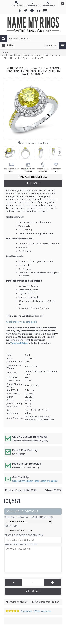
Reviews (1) (33, 183)
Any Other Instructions (21, 544)
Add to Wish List (18, 602)
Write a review (42, 611)
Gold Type (11, 526)
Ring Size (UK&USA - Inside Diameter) (28, 517)
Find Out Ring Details (33, 176)
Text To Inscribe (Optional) (23, 535)
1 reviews (26, 611)
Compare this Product (47, 602)
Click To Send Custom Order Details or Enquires (35, 481)
